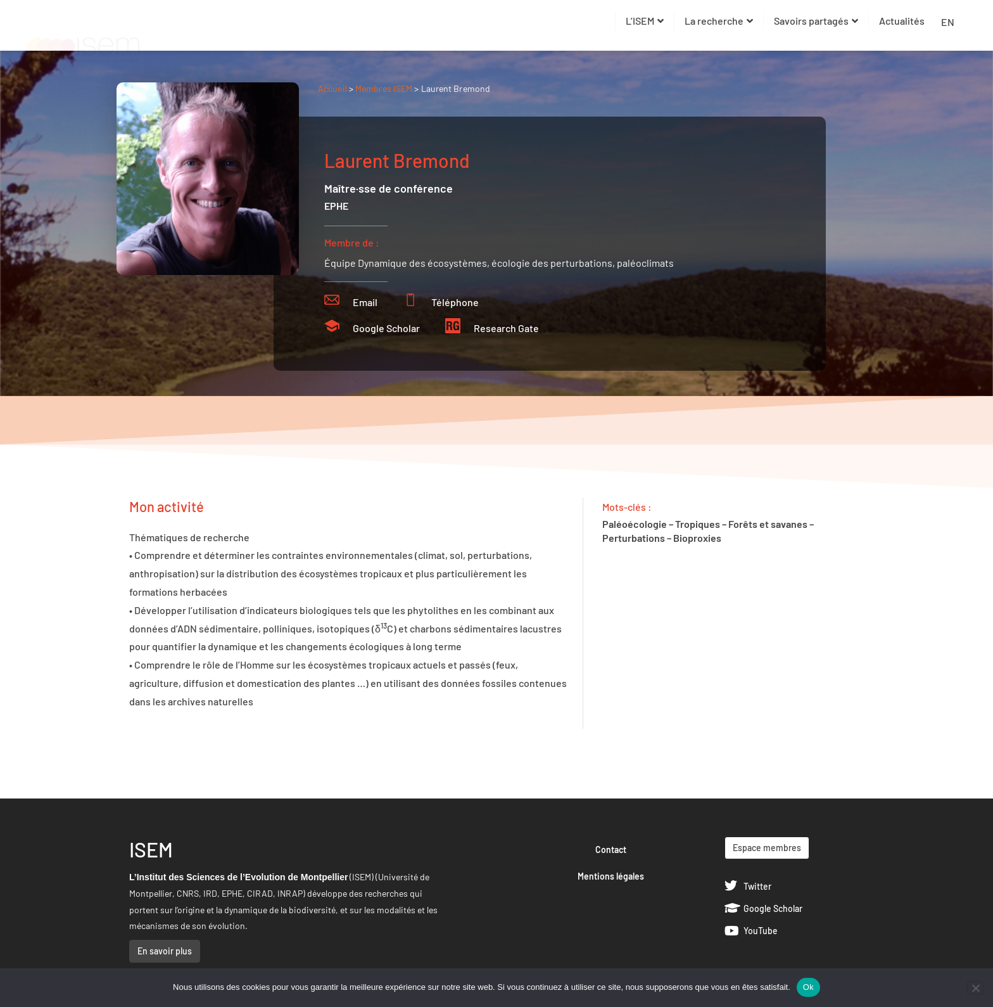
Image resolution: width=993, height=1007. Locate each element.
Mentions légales (611, 876)
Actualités (902, 21)
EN (947, 22)
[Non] (975, 988)
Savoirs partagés (816, 21)
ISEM (151, 849)
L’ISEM (645, 21)
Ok (808, 987)
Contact (610, 849)
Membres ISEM (384, 88)
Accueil (332, 88)
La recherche (719, 21)
